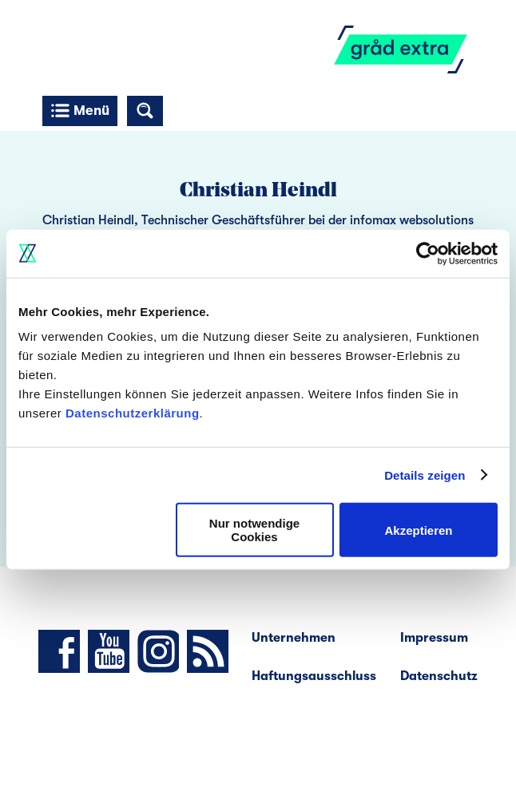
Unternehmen (293, 638)
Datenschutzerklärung (132, 413)
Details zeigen (424, 474)
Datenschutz (439, 676)
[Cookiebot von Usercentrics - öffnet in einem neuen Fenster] (428, 253)
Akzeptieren (418, 529)
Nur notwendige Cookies (254, 530)
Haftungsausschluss (314, 676)
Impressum (434, 638)
